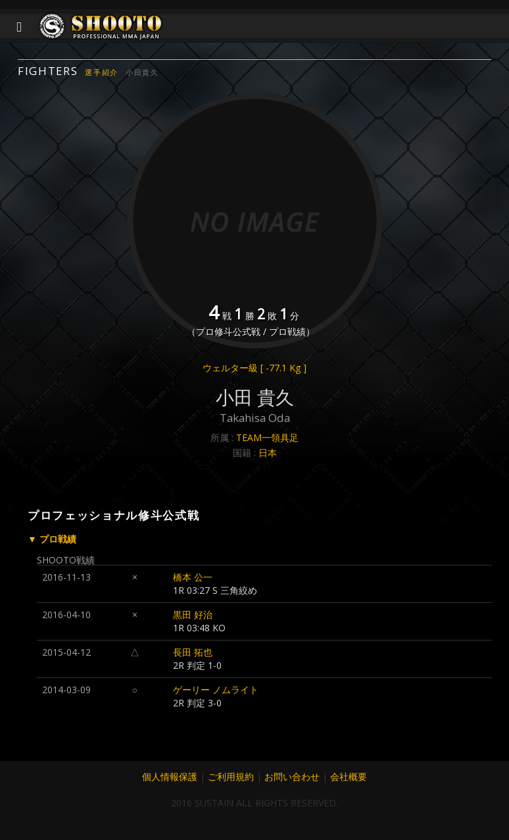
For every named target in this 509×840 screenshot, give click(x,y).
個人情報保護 (169, 776)
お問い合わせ (292, 776)
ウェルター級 (254, 367)
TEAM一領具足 (267, 437)
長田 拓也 (192, 652)
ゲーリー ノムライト (215, 689)
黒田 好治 (192, 614)
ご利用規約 (231, 776)
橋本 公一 (192, 577)
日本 (267, 452)
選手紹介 (101, 72)
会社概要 (348, 776)
